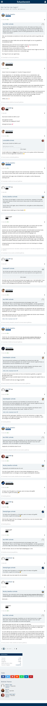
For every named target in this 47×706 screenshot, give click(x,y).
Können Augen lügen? (10, 694)
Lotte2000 (7, 695)
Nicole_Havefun (5, 9)
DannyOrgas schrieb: (9, 511)
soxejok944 (18, 665)
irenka (6, 690)
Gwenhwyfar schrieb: (9, 357)
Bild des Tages (8, 684)
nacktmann (7, 686)
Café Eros (7, 687)
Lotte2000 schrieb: (8, 140)
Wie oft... (7, 689)
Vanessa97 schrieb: (8, 268)
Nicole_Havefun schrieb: (10, 196)
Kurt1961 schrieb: (8, 24)
